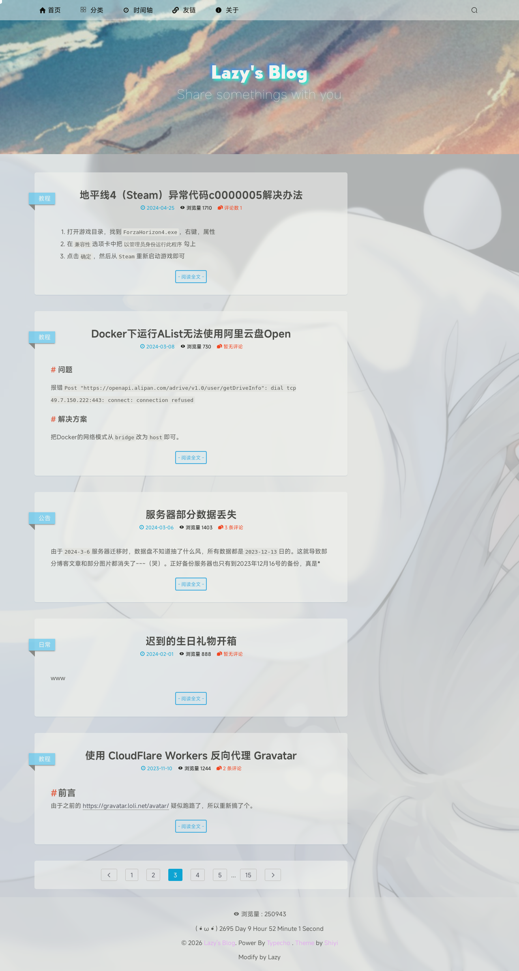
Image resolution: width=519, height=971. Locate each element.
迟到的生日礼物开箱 (191, 641)
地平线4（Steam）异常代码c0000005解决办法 (191, 195)
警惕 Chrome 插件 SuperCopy (423, 421)
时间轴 (138, 10)
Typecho (278, 943)
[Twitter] (408, 273)
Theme (304, 943)
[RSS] (460, 272)
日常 (45, 644)
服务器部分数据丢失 (191, 515)
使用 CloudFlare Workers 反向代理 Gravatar (191, 756)
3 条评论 (230, 527)
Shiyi (331, 943)
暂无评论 (230, 346)
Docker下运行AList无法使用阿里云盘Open (191, 334)
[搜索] (475, 10)
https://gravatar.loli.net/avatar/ (126, 805)
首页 (50, 10)
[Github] (382, 273)
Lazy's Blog (219, 943)
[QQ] (434, 273)
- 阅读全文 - (191, 276)
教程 (45, 198)
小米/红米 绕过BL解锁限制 (417, 361)
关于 (227, 10)
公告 (45, 518)
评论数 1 (229, 207)
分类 (91, 10)
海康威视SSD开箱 (405, 409)
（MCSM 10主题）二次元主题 (422, 373)
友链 (184, 10)
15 (248, 875)
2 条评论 (229, 768)
